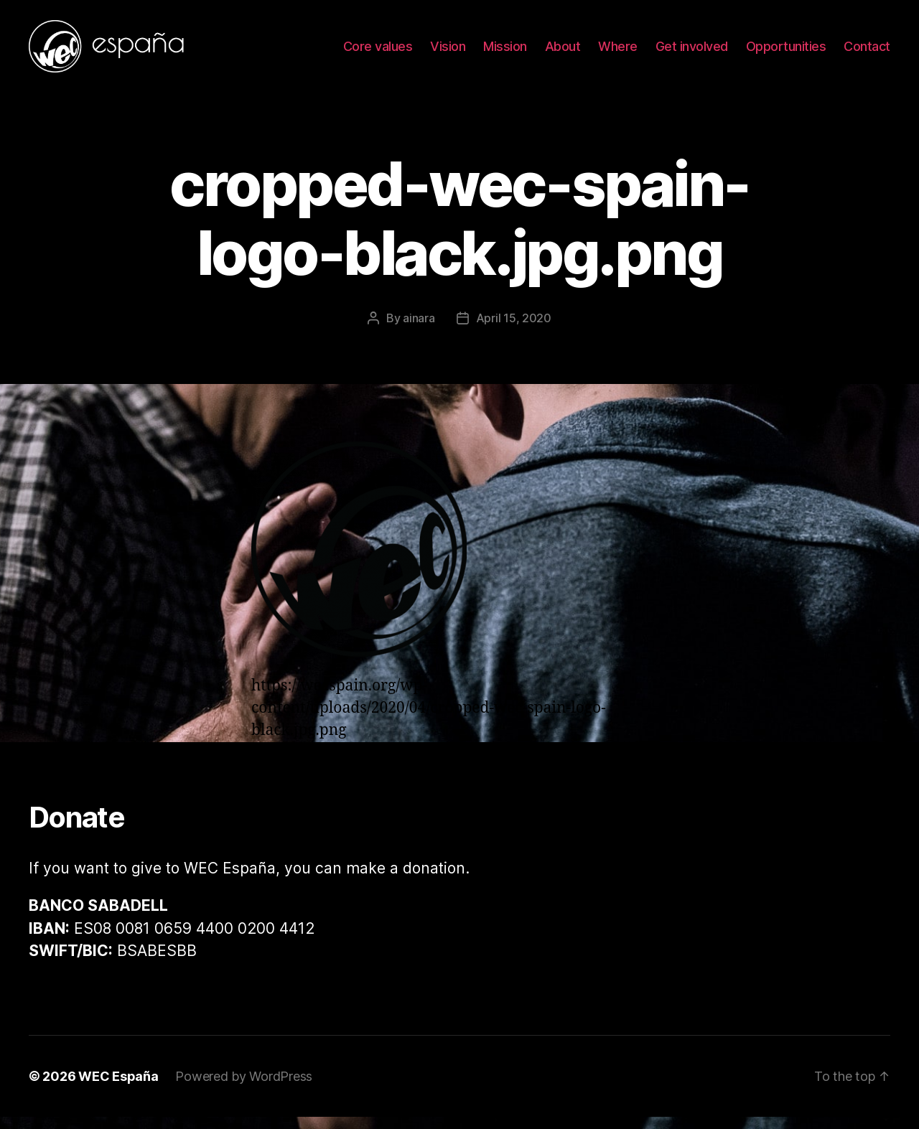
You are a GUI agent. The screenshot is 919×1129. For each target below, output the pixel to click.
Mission (505, 52)
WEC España (118, 1088)
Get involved (692, 52)
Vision (447, 52)
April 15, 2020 (513, 329)
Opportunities (786, 52)
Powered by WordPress (243, 1088)
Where (618, 52)
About (563, 52)
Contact (867, 52)
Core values (378, 52)
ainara (418, 329)
